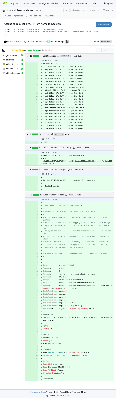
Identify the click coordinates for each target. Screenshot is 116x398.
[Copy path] (58, 56)
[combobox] (99, 50)
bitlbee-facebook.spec (52, 195)
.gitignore (45, 134)
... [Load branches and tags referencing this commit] (5, 35)
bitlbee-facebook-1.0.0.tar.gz (55, 148)
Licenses (61, 395)
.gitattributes (48, 56)
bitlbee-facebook (23, 10)
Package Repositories (48, 3)
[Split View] (105, 50)
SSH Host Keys (28, 3)
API (68, 395)
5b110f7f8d (106, 42)
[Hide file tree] (3, 50)
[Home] (5, 3)
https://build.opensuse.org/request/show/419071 (38, 29)
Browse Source (103, 24)
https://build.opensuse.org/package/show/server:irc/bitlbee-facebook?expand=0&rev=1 (58, 32)
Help (94, 3)
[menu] (111, 50)
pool (9, 10)
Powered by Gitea (38, 392)
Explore (14, 3)
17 (84, 10)
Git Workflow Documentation (75, 3)
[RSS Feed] (66, 10)
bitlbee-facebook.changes (53, 170)
